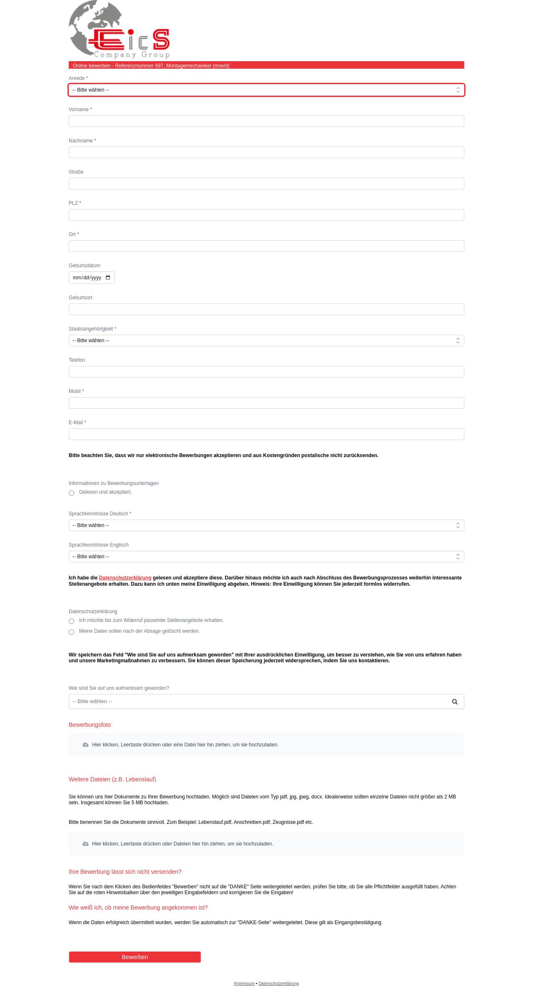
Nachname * (82, 141)
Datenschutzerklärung (125, 578)
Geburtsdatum (84, 266)
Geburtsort (80, 298)
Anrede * (78, 78)
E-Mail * (77, 422)
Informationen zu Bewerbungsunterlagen (114, 483)
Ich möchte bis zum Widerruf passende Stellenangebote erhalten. (151, 620)
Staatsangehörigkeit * (92, 329)
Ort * (74, 234)
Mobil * (76, 391)
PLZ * (75, 203)
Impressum (244, 983)
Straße (76, 172)
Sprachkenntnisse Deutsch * (100, 514)
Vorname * (80, 109)
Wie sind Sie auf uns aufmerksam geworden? (119, 688)
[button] (266, 745)
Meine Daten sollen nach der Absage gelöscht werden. (139, 631)
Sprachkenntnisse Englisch (99, 545)
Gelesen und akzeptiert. (105, 492)
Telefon (77, 360)
